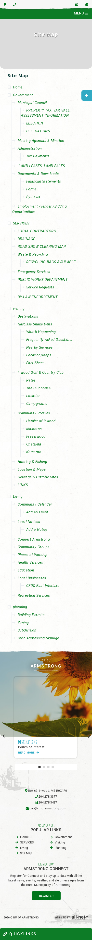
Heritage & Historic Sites (38, 477)
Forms (31, 189)
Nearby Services (39, 348)
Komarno (33, 452)
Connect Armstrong (34, 539)
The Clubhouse (38, 388)
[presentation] (4, 736)
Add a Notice (37, 530)
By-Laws (33, 197)
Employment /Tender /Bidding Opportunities (39, 209)
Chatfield (33, 444)
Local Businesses (32, 578)
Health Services (30, 562)
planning (20, 607)
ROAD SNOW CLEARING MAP (42, 247)
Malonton (34, 429)
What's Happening (41, 332)
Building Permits (31, 615)
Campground (37, 404)
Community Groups (34, 547)
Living (18, 497)
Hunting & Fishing (32, 462)
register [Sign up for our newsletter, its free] (46, 896)
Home (18, 87)
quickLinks (20, 934)
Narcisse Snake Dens (35, 324)
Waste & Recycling (33, 254)
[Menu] (81, 13)
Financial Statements (43, 181)
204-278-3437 (48, 802)
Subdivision (27, 630)
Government (23, 95)
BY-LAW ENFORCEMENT (38, 297)
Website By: (71, 917)
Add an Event (37, 512)
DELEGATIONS (38, 131)
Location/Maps (39, 355)
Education (26, 570)
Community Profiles (34, 413)
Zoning (23, 623)
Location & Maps (32, 470)
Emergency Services (34, 272)
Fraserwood (36, 436)
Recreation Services (34, 596)
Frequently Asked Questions (49, 340)
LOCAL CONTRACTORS (37, 231)
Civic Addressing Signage (38, 638)
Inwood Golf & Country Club (41, 373)
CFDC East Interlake (42, 586)
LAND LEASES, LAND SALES (41, 166)
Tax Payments (38, 156)
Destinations (28, 316)
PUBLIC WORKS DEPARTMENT (43, 280)
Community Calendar (35, 504)
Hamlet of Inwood (41, 421)
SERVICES (21, 223)
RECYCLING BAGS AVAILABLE (51, 262)
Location (33, 396)
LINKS (23, 485)
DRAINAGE (26, 239)
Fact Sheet (35, 363)
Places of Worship (33, 555)
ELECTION (34, 123)
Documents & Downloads (38, 174)
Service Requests (40, 287)
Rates (31, 380)
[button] (39, 767)
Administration (30, 149)
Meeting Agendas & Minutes (41, 141)
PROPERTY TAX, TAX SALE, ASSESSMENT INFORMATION (46, 113)
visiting (19, 309)
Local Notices (29, 522)
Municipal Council (32, 103)
